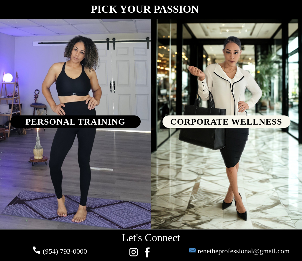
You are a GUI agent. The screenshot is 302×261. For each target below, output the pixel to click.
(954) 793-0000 (60, 251)
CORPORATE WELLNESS (226, 121)
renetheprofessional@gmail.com (239, 251)
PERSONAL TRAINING (75, 121)
